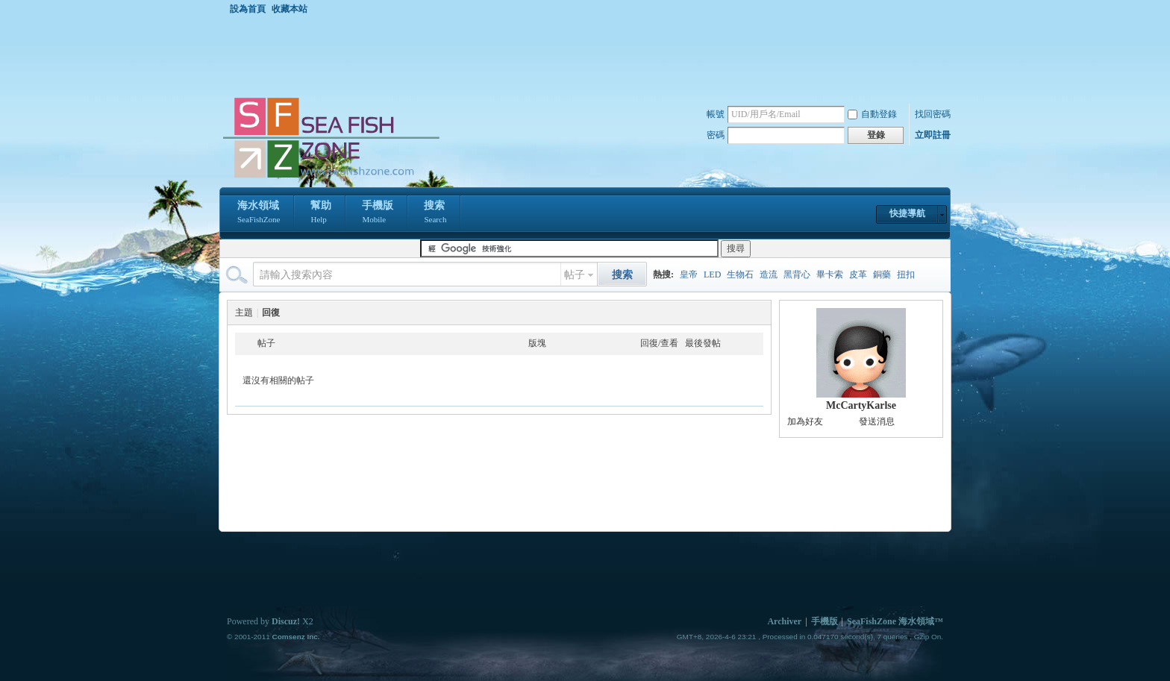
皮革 (858, 274)
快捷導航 (907, 213)
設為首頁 (248, 9)
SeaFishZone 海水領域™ (895, 621)
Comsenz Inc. (295, 637)
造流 (769, 274)
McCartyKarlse (861, 405)
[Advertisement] (589, 55)
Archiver (784, 621)
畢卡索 (829, 274)
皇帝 (689, 274)
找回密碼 (933, 114)
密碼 (716, 135)
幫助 (320, 213)
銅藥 (882, 274)
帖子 (574, 274)
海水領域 (258, 213)
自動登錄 (872, 114)
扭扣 (906, 274)
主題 (244, 312)
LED (712, 274)
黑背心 (796, 274)
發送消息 (877, 421)
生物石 (740, 274)
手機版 (377, 213)
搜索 (435, 213)
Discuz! (286, 621)
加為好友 (805, 421)
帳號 (716, 114)
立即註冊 (933, 135)
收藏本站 (289, 9)
